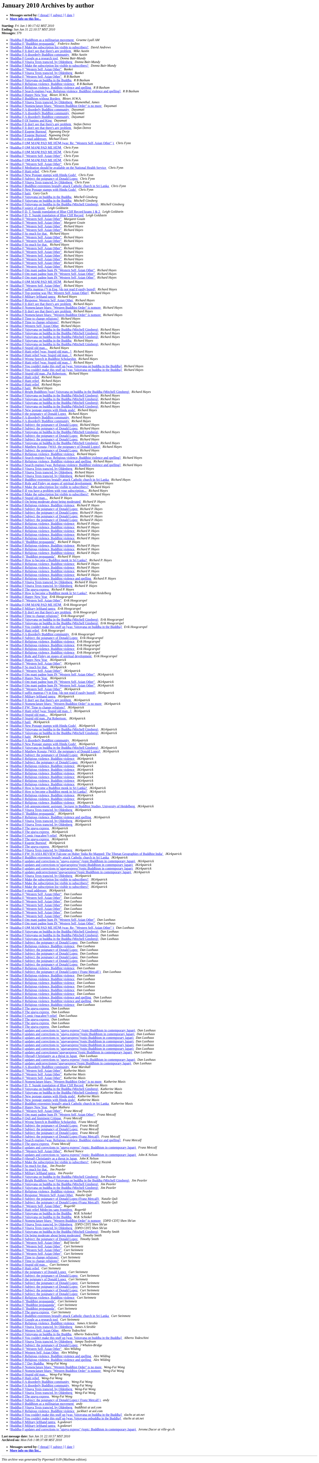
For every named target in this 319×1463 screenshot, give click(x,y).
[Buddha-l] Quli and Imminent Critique (36, 1118)
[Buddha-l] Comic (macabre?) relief (34, 835)
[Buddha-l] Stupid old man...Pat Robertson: (38, 373)
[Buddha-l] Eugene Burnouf (28, 131)
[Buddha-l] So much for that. (29, 233)
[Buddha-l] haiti (21, 193)
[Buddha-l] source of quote (28, 208)
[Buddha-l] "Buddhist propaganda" (33, 43)
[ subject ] (57, 15)
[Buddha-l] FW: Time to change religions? (38, 707)
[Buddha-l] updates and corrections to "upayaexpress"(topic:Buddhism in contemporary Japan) (72, 1037)
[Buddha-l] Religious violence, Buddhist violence (42, 84)
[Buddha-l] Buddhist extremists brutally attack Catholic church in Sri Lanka (60, 186)
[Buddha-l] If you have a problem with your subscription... (48, 490)
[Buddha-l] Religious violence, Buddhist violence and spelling (51, 87)
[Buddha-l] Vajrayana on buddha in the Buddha (41, 80)
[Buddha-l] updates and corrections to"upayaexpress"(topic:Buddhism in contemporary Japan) (71, 865)
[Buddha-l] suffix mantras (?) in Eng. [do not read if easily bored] (53, 289)
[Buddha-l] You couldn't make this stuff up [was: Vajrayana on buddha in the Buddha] (66, 366)
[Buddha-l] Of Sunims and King (31, 120)
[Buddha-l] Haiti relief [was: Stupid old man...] (41, 351)
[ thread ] (44, 15)
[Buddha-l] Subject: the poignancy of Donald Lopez (44, 178)
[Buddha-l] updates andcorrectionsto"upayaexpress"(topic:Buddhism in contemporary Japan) (71, 872)
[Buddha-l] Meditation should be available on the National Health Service (58, 167)
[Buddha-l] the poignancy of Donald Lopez (38, 413)
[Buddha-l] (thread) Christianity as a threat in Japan (44, 1056)
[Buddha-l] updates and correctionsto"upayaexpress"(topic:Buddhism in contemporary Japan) (71, 1052)
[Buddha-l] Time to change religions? (34, 318)
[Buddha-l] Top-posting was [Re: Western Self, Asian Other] (49, 293)
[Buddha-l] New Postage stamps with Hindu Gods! (43, 175)
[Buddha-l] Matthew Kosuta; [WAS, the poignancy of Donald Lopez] (55, 446)
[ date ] (69, 15)
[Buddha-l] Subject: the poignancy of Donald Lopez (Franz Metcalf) (55, 1136)
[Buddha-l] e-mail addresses (28, 139)
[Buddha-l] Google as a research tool (34, 58)
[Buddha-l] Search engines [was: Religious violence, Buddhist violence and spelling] (65, 91)
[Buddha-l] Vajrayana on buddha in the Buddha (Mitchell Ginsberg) (54, 204)
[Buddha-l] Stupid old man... (29, 348)
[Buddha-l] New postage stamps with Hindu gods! (43, 410)
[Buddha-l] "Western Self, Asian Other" (36, 69)
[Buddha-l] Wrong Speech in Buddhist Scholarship (43, 359)
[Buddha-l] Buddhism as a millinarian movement (42, 40)
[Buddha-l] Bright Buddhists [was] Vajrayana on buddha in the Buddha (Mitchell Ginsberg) (70, 392)
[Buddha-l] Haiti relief (25, 171)
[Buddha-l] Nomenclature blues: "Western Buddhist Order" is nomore (56, 307)
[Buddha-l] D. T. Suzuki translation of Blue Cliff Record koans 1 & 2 (55, 211)
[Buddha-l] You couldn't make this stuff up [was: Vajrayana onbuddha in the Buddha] (66, 1418)
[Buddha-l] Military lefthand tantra (33, 296)
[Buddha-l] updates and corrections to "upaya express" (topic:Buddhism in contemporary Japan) (73, 861)
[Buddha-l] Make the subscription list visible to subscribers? (49, 47)
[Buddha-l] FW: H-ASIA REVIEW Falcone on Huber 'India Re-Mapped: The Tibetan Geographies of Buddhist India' (87, 854)
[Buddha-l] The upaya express (30, 589)
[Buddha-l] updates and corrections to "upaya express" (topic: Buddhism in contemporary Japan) (73, 1147)
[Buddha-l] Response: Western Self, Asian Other (42, 300)
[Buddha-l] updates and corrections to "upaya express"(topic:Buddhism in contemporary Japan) (72, 1034)
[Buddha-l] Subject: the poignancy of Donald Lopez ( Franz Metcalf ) (55, 972)
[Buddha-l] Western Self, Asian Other (35, 326)
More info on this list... (25, 19)
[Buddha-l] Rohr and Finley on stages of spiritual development (51, 483)
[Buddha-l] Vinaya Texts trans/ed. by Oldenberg (41, 62)
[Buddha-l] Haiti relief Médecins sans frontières (41, 1209)
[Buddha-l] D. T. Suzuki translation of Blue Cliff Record (47, 215)
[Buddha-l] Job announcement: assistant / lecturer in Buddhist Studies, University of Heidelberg (73, 806)
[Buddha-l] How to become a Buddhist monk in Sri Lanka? (49, 560)
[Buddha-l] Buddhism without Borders (35, 98)
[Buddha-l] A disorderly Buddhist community (40, 54)
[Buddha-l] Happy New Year (29, 95)
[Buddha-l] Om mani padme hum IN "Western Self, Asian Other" (53, 270)
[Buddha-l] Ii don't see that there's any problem (41, 51)
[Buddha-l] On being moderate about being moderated (45, 501)
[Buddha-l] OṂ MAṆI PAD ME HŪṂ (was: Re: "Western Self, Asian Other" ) (62, 143)
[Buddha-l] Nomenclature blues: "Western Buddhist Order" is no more (56, 106)
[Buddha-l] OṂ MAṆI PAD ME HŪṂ (36, 147)
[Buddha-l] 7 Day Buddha (27, 1363)
